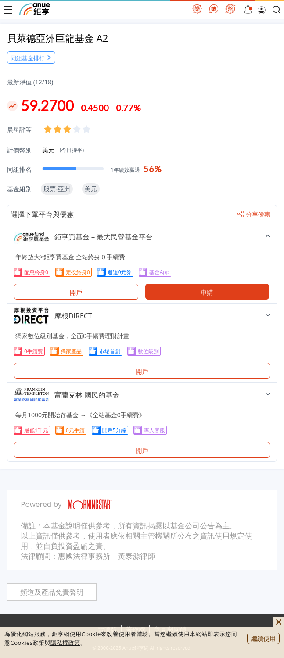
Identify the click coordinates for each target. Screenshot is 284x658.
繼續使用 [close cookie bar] (263, 638)
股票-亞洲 (56, 188)
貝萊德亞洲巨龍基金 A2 (57, 37)
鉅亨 (34, 9)
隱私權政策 (65, 643)
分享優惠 (253, 214)
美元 (63, 150)
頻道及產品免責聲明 (51, 592)
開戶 (76, 292)
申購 (207, 292)
